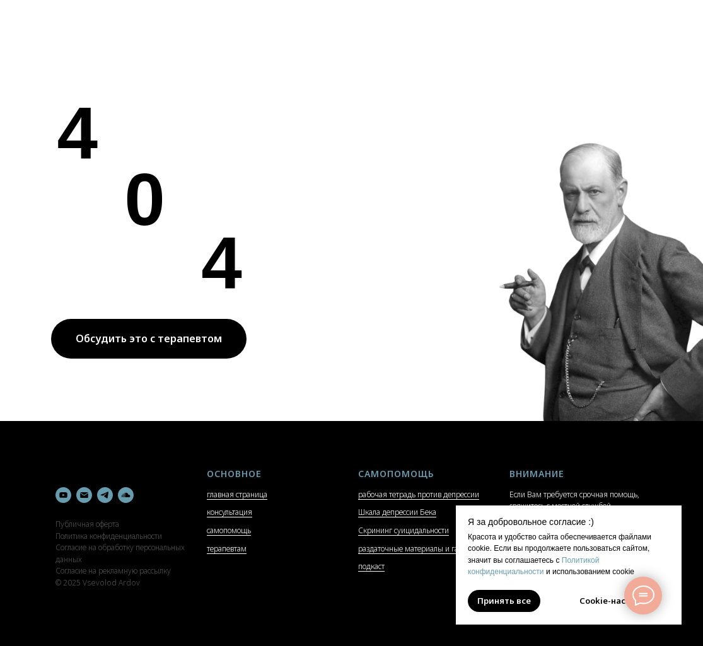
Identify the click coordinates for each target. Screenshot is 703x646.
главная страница (237, 494)
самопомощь (229, 530)
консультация (229, 512)
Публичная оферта (87, 524)
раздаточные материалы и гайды (415, 548)
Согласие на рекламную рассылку (113, 570)
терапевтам (227, 548)
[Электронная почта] (84, 495)
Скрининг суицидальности (403, 530)
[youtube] (63, 495)
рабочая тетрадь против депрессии (418, 494)
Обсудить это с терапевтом (149, 338)
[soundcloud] (126, 495)
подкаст (371, 566)
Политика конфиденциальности (108, 536)
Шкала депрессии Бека (397, 512)
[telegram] (105, 495)
